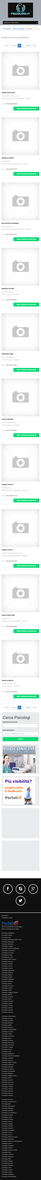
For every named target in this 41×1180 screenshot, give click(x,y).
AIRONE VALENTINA (8, 93)
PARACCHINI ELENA (8, 615)
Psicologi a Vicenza (7, 1012)
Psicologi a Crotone (7, 1119)
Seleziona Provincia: (10, 722)
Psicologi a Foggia (7, 1124)
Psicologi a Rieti (6, 1159)
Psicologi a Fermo (7, 1121)
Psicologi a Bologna (7, 1108)
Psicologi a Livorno (7, 968)
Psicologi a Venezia (7, 1091)
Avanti (28, 46)
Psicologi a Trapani (7, 1087)
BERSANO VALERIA (8, 289)
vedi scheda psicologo (26, 108)
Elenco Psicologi (18, 29)
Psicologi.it (7, 29)
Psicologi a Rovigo (7, 1161)
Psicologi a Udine (7, 1172)
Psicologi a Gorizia (7, 961)
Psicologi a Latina (7, 966)
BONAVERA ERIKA (7, 354)
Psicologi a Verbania (8, 1174)
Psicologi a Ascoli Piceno (9, 1102)
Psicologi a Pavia (7, 983)
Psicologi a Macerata (8, 970)
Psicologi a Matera (7, 972)
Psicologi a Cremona (8, 1036)
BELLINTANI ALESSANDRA (10, 223)
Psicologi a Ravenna (8, 1157)
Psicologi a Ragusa (7, 1073)
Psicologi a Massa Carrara (10, 1137)
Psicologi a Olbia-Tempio (9, 1062)
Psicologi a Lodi (6, 1051)
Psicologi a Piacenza (8, 1069)
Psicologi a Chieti (7, 1034)
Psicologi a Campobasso (9, 1113)
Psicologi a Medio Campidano (11, 1056)
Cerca (20, 739)
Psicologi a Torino (7, 1003)
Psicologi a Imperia (7, 1128)
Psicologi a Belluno (7, 1023)
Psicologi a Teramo (7, 1084)
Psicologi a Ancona (7, 1099)
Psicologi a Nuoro (7, 1143)
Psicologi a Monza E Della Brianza (12, 1141)
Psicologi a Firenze (7, 1040)
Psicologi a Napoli (7, 977)
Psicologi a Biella (7, 1025)
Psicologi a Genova (7, 1126)
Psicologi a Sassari (7, 1080)
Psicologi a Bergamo (8, 942)
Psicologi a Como (7, 1117)
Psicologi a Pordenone (8, 1071)
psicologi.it (5, 915)
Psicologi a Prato (7, 990)
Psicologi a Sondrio (7, 1165)
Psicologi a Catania (7, 1115)
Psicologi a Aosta (7, 935)
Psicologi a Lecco (7, 1132)
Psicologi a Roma (7, 1078)
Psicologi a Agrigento (8, 933)
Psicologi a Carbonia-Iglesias (10, 948)
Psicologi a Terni (7, 1168)
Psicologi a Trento (7, 1170)
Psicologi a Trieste (7, 1089)
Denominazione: (9, 730)
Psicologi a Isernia (7, 964)
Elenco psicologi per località (10, 929)
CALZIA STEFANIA (7, 419)
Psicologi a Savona (7, 1163)
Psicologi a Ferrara (7, 957)
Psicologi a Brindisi (7, 1110)
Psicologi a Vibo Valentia (9, 1176)
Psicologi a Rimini (7, 994)
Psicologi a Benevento (8, 1106)
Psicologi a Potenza (7, 1154)
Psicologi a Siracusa (8, 1082)
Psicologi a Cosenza (8, 953)
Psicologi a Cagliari (7, 946)
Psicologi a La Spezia (8, 1130)
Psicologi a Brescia (7, 1027)
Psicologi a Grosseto (8, 1045)
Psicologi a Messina (8, 1139)
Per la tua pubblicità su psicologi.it (12, 927)
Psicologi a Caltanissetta (9, 1029)
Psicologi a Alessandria (9, 1016)
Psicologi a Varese (7, 1008)
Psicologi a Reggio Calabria (10, 992)
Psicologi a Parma (7, 1148)
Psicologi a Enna (6, 1038)
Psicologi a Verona (7, 1093)
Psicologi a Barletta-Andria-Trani (11, 940)
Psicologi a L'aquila (7, 1047)
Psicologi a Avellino (7, 1021)
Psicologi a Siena (7, 999)
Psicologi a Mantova (8, 1054)
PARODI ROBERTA (7, 680)
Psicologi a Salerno (7, 997)
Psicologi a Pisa (6, 1152)
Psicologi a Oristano (8, 1146)
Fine (34, 46)
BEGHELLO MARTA (8, 158)
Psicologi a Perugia (7, 1067)
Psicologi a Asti (6, 937)
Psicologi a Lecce (7, 1049)
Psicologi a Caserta (7, 1032)
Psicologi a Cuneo (7, 955)
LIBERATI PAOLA (7, 550)
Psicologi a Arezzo (7, 1018)
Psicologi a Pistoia (7, 988)
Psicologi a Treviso (7, 1005)
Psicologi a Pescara (7, 986)
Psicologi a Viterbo (7, 1095)
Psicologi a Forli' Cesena (9, 959)
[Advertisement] (19, 823)
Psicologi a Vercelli (7, 1010)
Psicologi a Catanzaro (8, 950)
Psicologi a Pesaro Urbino (9, 1150)
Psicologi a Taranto (7, 1001)
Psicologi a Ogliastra (8, 979)
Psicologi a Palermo (8, 1065)
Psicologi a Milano (7, 975)
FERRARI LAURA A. (8, 484)
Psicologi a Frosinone (8, 1043)
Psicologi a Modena (7, 1058)
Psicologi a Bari (6, 1104)
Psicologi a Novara (7, 1060)
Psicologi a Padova (7, 981)
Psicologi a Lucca (7, 1135)
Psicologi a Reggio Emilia (9, 1076)
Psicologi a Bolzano (7, 944)
